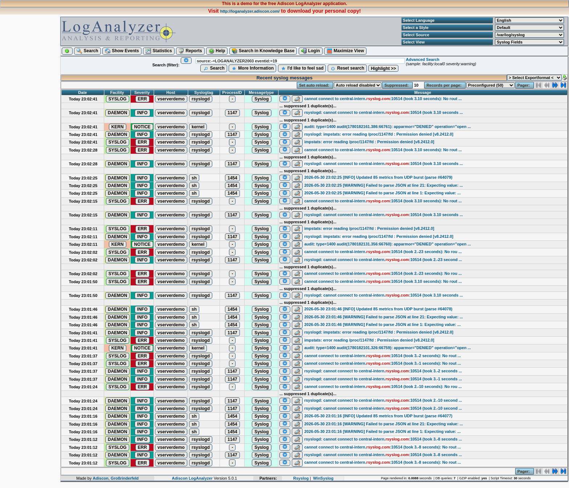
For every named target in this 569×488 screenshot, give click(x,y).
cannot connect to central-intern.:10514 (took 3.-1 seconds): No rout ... (382, 363)
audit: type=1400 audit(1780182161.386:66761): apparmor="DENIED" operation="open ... (387, 126)
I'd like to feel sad (302, 68)
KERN (117, 126)
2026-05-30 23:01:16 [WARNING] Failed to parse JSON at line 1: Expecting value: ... (382, 431)
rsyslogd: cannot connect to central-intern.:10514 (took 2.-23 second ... (383, 259)
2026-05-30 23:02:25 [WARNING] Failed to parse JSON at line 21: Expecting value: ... (383, 185)
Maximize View (345, 51)
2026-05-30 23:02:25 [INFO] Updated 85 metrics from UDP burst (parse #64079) (378, 177)
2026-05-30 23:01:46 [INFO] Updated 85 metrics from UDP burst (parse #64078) (378, 309)
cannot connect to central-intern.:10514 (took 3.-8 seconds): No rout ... (382, 447)
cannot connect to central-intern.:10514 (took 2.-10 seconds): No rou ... (383, 386)
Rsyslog (301, 478)
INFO (142, 112)
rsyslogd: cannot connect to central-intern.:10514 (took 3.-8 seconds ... (383, 439)
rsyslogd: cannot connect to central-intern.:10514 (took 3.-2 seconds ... (383, 371)
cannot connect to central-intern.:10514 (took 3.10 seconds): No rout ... (383, 98)
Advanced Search (422, 59)
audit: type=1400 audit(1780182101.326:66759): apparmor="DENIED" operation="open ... (387, 348)
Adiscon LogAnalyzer (192, 478)
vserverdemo (171, 99)
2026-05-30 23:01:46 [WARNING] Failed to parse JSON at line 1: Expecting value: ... (382, 324)
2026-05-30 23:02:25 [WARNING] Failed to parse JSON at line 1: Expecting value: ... (382, 193)
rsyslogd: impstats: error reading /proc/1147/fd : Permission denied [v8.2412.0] (378, 134)
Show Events (122, 51)
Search (87, 51)
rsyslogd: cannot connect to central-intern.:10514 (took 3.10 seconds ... (383, 112)
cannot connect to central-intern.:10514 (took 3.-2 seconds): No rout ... (382, 355)
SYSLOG (118, 99)
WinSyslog (323, 478)
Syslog (261, 99)
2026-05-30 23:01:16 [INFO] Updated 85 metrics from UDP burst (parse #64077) (378, 416)
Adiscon (101, 478)
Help (217, 51)
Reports (190, 51)
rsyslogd (201, 99)
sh (194, 178)
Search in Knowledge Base (263, 51)
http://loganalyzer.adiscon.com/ (250, 11)
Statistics (159, 51)
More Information (252, 68)
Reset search (347, 68)
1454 (232, 178)
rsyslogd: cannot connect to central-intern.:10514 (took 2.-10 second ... (383, 400)
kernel (198, 126)
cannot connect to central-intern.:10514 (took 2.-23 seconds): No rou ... (383, 251)
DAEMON (117, 112)
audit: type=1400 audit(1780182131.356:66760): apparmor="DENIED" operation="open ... (387, 244)
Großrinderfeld (125, 478)
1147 (232, 112)
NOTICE (142, 126)
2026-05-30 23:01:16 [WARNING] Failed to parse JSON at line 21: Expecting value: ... (383, 424)
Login (310, 51)
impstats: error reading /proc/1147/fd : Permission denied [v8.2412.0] (369, 142)
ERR (142, 99)
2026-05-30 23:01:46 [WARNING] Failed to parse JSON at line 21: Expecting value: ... (383, 317)
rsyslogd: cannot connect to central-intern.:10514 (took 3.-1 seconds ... (383, 379)
